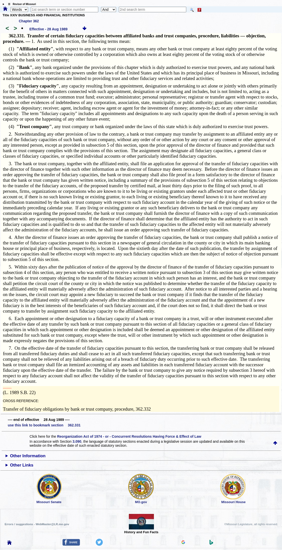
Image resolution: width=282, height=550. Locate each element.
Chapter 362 (29, 21)
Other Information (28, 455)
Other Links (21, 465)
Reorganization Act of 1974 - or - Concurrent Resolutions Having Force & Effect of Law (129, 436)
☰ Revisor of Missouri (21, 4)
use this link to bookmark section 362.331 (44, 425)
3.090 (76, 441)
